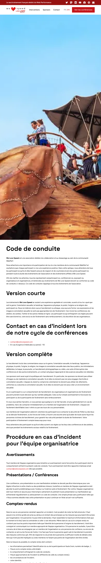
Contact (56, 10)
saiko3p (94, 239)
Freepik (98, 239)
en (68, 10)
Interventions (34, 10)
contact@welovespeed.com (21, 342)
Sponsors (46, 10)
